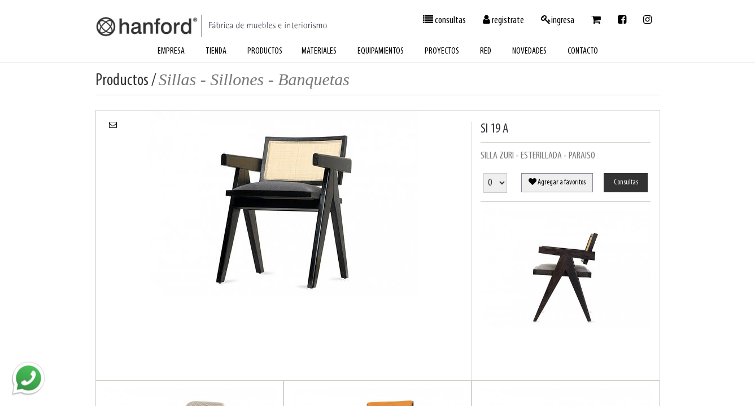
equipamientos (380, 51)
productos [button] (264, 51)
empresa (171, 51)
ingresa (557, 20)
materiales (319, 51)
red (485, 51)
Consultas (626, 182)
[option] (284, 204)
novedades (529, 51)
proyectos (442, 51)
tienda (216, 51)
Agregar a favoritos (557, 182)
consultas (444, 20)
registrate (503, 20)
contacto (583, 51)
